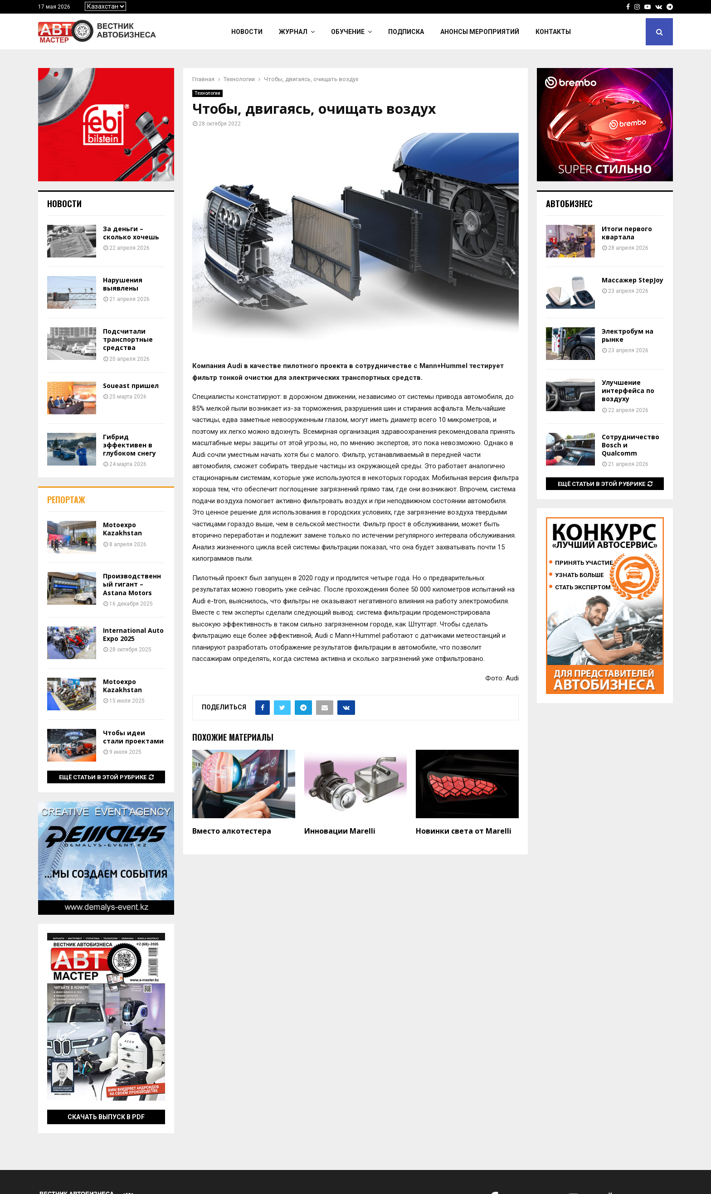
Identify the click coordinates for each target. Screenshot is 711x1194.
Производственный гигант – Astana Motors (132, 584)
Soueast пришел (131, 385)
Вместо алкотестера (231, 831)
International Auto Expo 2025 (133, 634)
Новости (247, 31)
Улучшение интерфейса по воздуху (628, 390)
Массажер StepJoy (632, 280)
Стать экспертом (583, 587)
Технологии (207, 93)
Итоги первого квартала (627, 232)
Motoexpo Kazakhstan (122, 528)
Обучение (348, 31)
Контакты (553, 31)
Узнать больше (579, 575)
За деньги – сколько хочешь (131, 232)
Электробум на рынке (627, 335)
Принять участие (584, 562)
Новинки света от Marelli (463, 831)
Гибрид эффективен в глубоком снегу (129, 444)
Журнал (293, 31)
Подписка (406, 31)
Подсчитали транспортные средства (128, 339)
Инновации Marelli (339, 831)
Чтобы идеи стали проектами (133, 736)
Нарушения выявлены (122, 284)
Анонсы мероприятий (479, 31)
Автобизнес (569, 203)
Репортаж (66, 499)
